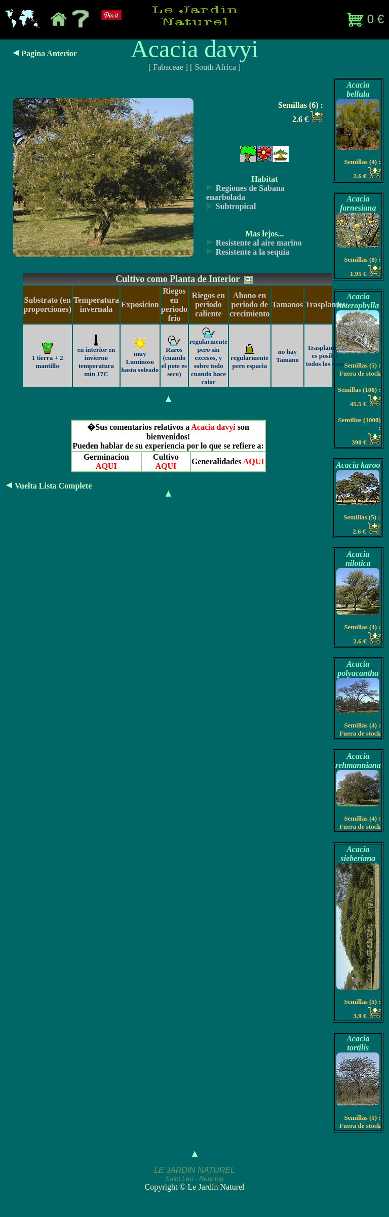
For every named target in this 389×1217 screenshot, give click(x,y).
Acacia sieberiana (358, 854)
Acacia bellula (357, 89)
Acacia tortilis (357, 1043)
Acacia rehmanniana (358, 760)
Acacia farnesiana (358, 203)
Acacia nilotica (358, 558)
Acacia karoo (358, 465)
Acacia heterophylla (358, 301)
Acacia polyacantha (357, 668)
